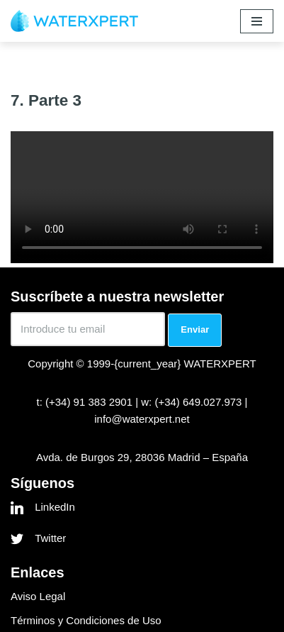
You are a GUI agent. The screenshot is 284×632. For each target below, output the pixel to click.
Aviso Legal (38, 596)
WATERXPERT (220, 363)
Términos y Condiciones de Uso (86, 620)
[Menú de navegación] (256, 21)
